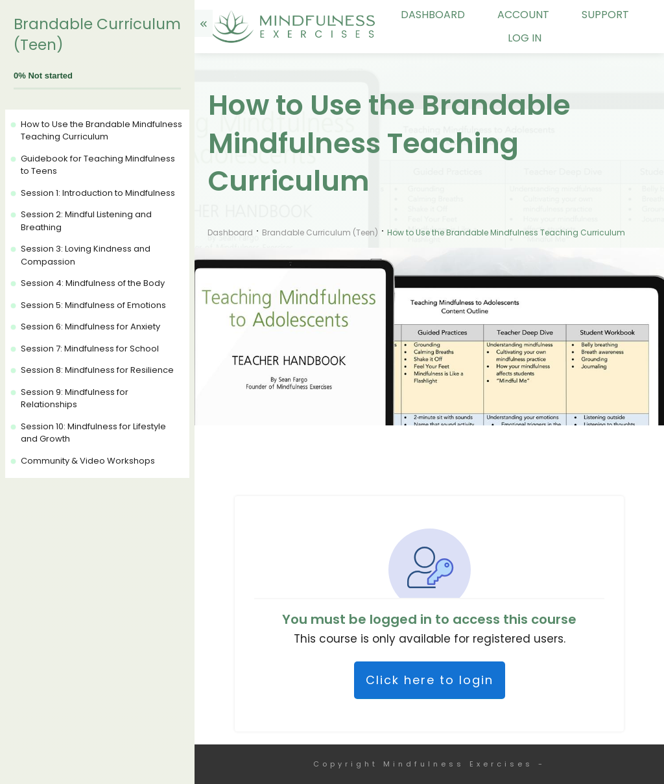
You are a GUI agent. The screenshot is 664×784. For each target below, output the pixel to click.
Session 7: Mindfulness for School (90, 348)
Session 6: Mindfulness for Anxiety (90, 326)
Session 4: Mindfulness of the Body (93, 283)
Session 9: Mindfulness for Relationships (74, 398)
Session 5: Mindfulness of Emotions (93, 305)
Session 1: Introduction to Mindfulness (98, 193)
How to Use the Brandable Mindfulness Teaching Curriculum (101, 130)
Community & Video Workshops (88, 461)
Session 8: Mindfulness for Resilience (97, 370)
